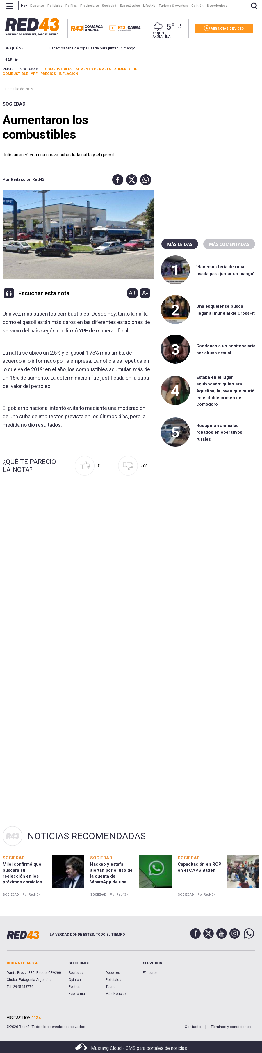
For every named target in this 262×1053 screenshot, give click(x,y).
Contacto (193, 1026)
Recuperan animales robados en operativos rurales (219, 432)
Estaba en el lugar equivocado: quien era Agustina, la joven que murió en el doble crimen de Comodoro (225, 391)
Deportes (113, 973)
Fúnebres (150, 973)
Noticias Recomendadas (86, 836)
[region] (208, 103)
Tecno (110, 987)
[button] (116, 179)
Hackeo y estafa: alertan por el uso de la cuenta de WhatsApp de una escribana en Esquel (111, 876)
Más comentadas (229, 244)
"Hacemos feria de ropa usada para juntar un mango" (83, 48)
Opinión (75, 980)
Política (75, 987)
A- (145, 292)
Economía (77, 994)
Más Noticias (116, 994)
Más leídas (179, 244)
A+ (132, 292)
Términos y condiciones (231, 1026)
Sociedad (14, 104)
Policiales (113, 980)
